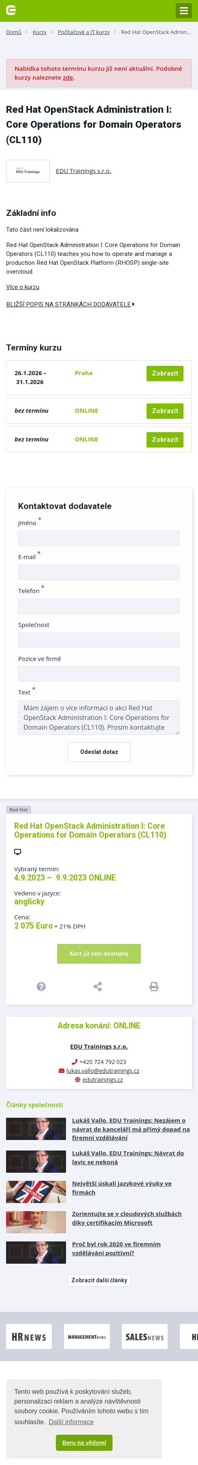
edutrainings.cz (103, 1079)
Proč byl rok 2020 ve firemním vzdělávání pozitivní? (116, 1248)
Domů (13, 32)
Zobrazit (165, 373)
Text (27, 692)
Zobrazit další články (99, 1280)
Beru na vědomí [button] (84, 1443)
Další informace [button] (71, 1422)
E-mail (29, 557)
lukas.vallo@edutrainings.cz (102, 1070)
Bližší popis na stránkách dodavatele (70, 304)
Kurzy (40, 32)
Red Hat (18, 809)
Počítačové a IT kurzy (84, 32)
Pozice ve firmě (39, 658)
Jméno (29, 523)
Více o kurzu (22, 287)
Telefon (31, 591)
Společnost (33, 625)
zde (68, 77)
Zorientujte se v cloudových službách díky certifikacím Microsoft (127, 1218)
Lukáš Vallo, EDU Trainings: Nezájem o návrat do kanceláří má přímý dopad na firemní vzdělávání (131, 1129)
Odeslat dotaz (99, 752)
